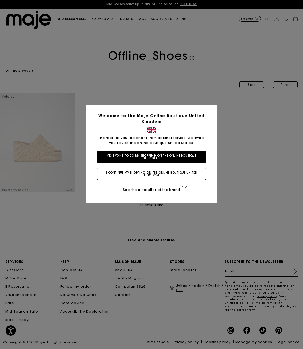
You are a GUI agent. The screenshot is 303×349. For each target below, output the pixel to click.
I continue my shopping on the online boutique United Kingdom (151, 174)
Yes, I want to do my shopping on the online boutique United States (151, 157)
